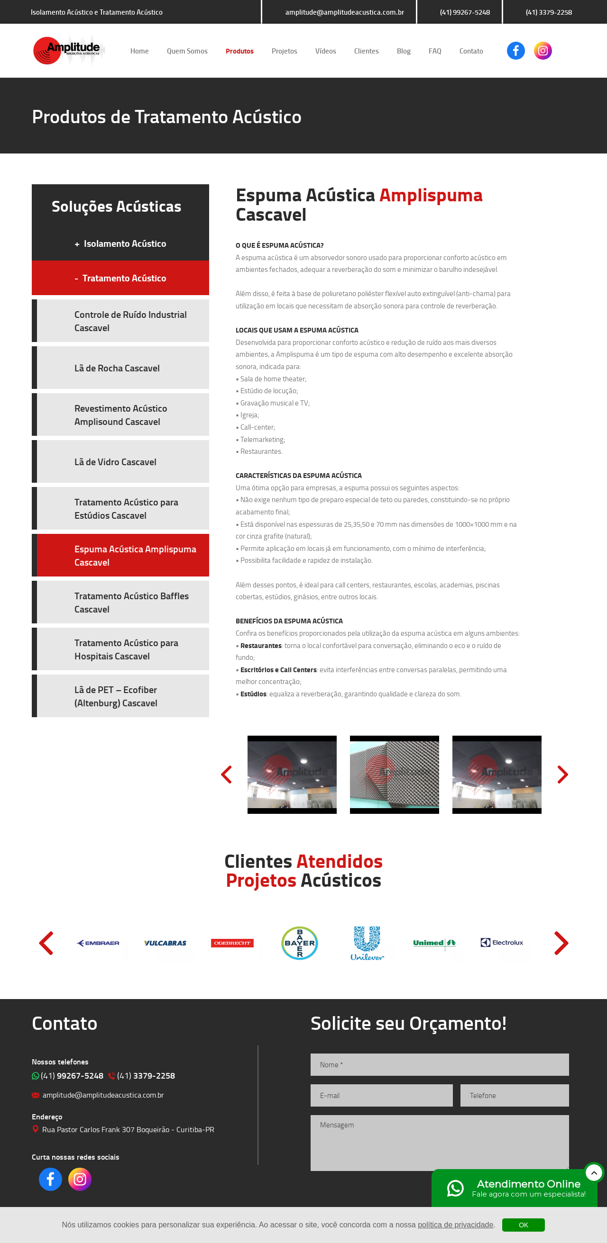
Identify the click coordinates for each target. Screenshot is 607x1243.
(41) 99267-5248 (465, 12)
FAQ (435, 50)
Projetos (284, 50)
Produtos (240, 50)
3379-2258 (146, 1075)
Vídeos (325, 50)
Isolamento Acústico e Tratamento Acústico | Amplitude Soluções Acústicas (69, 50)
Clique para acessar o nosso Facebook (516, 51)
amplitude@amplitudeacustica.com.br (344, 12)
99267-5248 (72, 1075)
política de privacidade (455, 1225)
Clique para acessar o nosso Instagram (543, 51)
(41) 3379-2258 (549, 12)
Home (139, 50)
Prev (226, 774)
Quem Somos (187, 50)
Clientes (366, 50)
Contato (471, 50)
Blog (404, 50)
